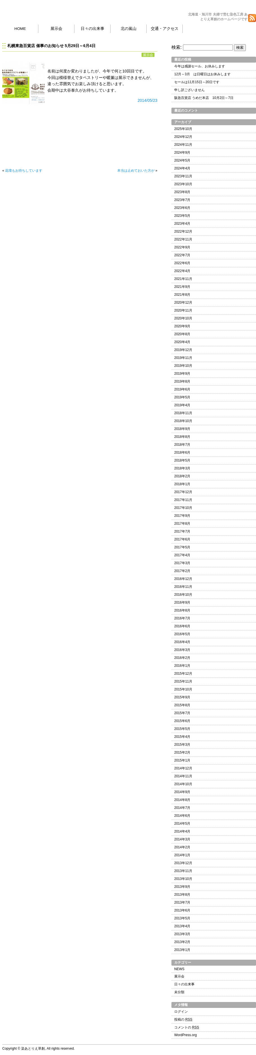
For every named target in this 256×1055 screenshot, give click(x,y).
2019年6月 (182, 389)
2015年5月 (182, 729)
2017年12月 (183, 492)
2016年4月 (182, 642)
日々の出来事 (92, 29)
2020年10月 (183, 318)
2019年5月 (182, 397)
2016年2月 (182, 658)
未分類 (179, 992)
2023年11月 (183, 176)
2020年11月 (183, 310)
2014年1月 (182, 855)
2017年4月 (182, 555)
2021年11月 (183, 279)
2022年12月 (183, 231)
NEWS (179, 969)
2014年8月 (182, 800)
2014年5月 (182, 824)
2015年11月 (183, 681)
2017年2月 (182, 571)
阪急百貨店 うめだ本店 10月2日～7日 (203, 98)
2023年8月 (182, 192)
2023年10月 (183, 184)
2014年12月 (183, 768)
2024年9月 (182, 153)
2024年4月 (182, 168)
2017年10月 (183, 508)
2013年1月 (182, 950)
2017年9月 (182, 516)
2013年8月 (182, 895)
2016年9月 (182, 602)
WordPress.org (185, 1035)
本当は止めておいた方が (136, 171)
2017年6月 (182, 539)
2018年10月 (183, 421)
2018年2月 (182, 476)
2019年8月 (182, 381)
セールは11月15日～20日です (196, 82)
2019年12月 (183, 350)
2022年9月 (182, 247)
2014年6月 (182, 816)
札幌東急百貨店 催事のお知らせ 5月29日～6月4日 (51, 45)
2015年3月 (182, 745)
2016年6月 (182, 626)
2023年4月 (182, 224)
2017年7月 (182, 531)
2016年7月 (182, 618)
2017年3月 (182, 563)
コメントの (186, 1027)
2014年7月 (182, 808)
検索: (176, 47)
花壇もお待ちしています (23, 171)
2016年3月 (182, 650)
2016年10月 (183, 595)
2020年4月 (182, 342)
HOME (20, 29)
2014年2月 (182, 847)
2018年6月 (182, 452)
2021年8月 (182, 295)
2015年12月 (183, 674)
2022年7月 (182, 255)
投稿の (183, 1019)
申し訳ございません (189, 90)
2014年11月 (183, 776)
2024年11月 (183, 145)
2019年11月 (183, 358)
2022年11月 (183, 239)
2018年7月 (182, 445)
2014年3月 (182, 839)
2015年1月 (182, 760)
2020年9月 (182, 326)
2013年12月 (183, 863)
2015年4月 (182, 737)
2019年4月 (182, 405)
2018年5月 (182, 460)
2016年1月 (182, 666)
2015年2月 (182, 752)
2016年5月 (182, 634)
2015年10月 (183, 689)
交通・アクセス (164, 29)
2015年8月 (182, 705)
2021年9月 (182, 287)
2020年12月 (183, 302)
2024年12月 (183, 137)
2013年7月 (182, 902)
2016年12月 (183, 579)
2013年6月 (182, 910)
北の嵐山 (128, 29)
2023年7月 (182, 200)
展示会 (56, 29)
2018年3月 (182, 468)
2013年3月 (182, 934)
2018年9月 (182, 429)
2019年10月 (183, 366)
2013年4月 (182, 926)
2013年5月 (182, 918)
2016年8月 (182, 610)
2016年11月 (183, 587)
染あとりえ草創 (36, 11)
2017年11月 (183, 500)
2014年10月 (183, 784)
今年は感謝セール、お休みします (199, 66)
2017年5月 (182, 547)
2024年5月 (182, 160)
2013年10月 (183, 879)
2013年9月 (182, 887)
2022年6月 (182, 263)
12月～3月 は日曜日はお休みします (202, 74)
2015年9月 (182, 697)
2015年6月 (182, 721)
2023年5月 (182, 216)
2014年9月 (182, 792)
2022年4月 (182, 271)
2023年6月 (182, 208)
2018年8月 (182, 437)
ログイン (181, 1012)
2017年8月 (182, 524)
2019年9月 (182, 374)
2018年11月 (183, 413)
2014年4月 (182, 831)
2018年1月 (182, 484)
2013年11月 (183, 871)
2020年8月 (182, 334)
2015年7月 (182, 713)
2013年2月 (182, 942)
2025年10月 (183, 129)
